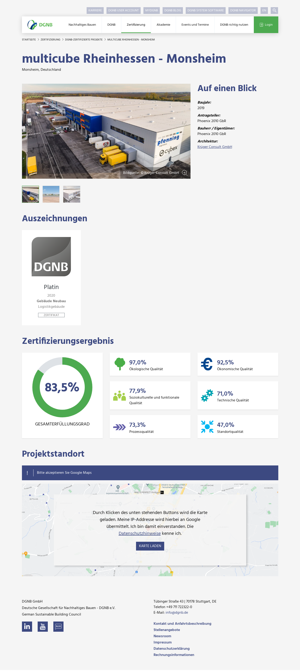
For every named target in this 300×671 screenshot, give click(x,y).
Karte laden (150, 547)
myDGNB (151, 10)
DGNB (111, 25)
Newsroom (162, 637)
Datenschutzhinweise (140, 534)
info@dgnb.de (177, 614)
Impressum (163, 643)
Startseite (29, 39)
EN (264, 10)
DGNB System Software (206, 10)
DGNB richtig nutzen (234, 25)
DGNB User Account (123, 10)
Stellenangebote (167, 631)
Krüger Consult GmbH (214, 147)
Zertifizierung (136, 25)
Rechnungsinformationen (174, 656)
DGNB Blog (172, 10)
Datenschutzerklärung (172, 650)
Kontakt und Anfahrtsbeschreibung (182, 625)
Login (266, 25)
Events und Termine (195, 25)
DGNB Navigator (243, 10)
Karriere (95, 10)
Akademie (163, 25)
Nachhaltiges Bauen (82, 25)
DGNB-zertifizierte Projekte (84, 39)
